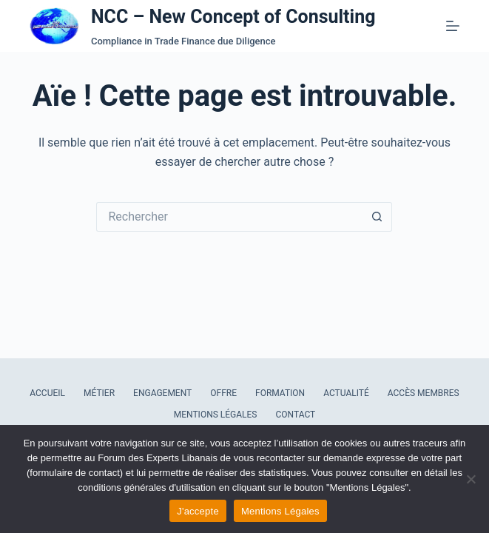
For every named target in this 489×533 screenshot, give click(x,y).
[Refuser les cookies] (470, 479)
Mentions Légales (215, 414)
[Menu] (452, 26)
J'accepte (198, 511)
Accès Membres (423, 393)
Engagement (162, 393)
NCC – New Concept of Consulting (233, 16)
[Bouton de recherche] (377, 217)
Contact (296, 414)
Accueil (47, 393)
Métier (99, 393)
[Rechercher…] (229, 217)
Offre (223, 393)
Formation (280, 393)
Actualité (346, 393)
